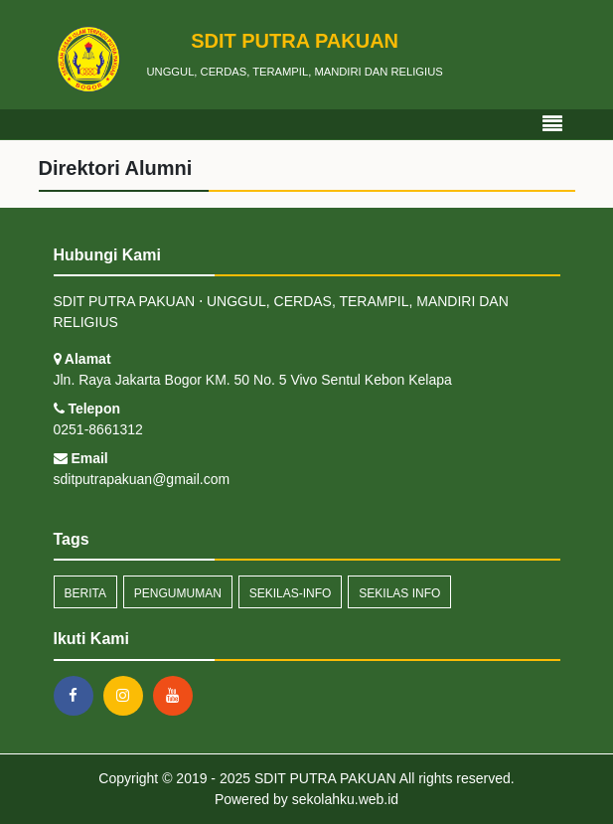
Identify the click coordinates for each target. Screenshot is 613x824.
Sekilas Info (399, 593)
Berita (85, 593)
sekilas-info (290, 593)
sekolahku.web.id (345, 799)
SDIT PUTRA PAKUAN (323, 778)
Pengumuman (178, 593)
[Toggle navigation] (552, 124)
